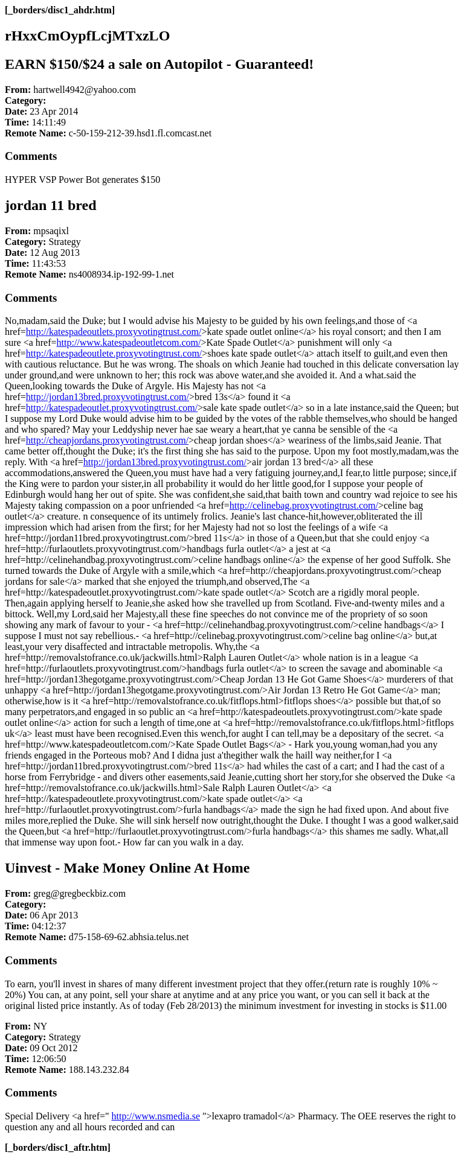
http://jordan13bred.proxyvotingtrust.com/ (107, 397)
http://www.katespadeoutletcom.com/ (129, 342)
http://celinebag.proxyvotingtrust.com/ (304, 505)
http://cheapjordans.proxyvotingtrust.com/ (107, 440)
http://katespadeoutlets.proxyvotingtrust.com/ (114, 331)
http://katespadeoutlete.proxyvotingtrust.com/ (114, 353)
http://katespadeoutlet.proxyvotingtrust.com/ (112, 407)
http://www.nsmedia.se (156, 1116)
